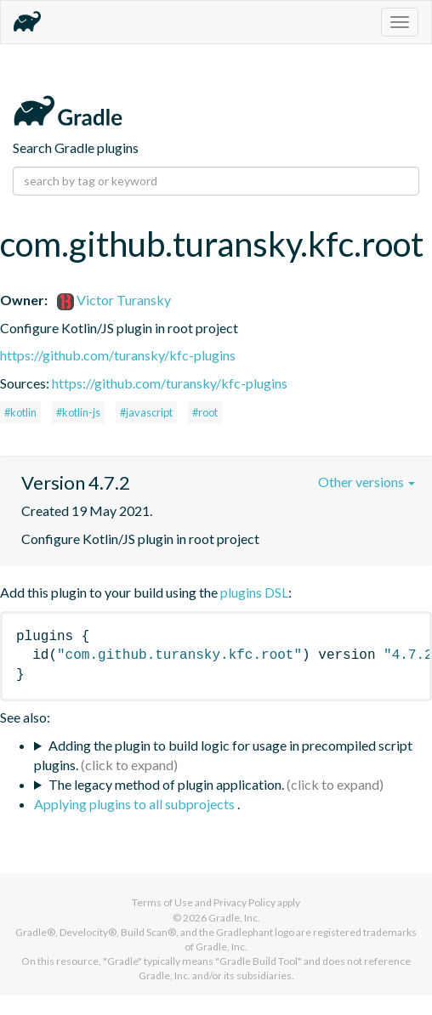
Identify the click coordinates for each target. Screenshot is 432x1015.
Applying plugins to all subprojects (135, 804)
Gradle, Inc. (234, 917)
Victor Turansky (114, 300)
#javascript (146, 412)
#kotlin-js (78, 412)
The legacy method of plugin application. (166, 784)
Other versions (366, 481)
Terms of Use (162, 902)
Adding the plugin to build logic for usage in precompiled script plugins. (223, 755)
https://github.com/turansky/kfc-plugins (118, 355)
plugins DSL (254, 592)
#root (205, 412)
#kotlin (20, 412)
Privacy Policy (244, 902)
